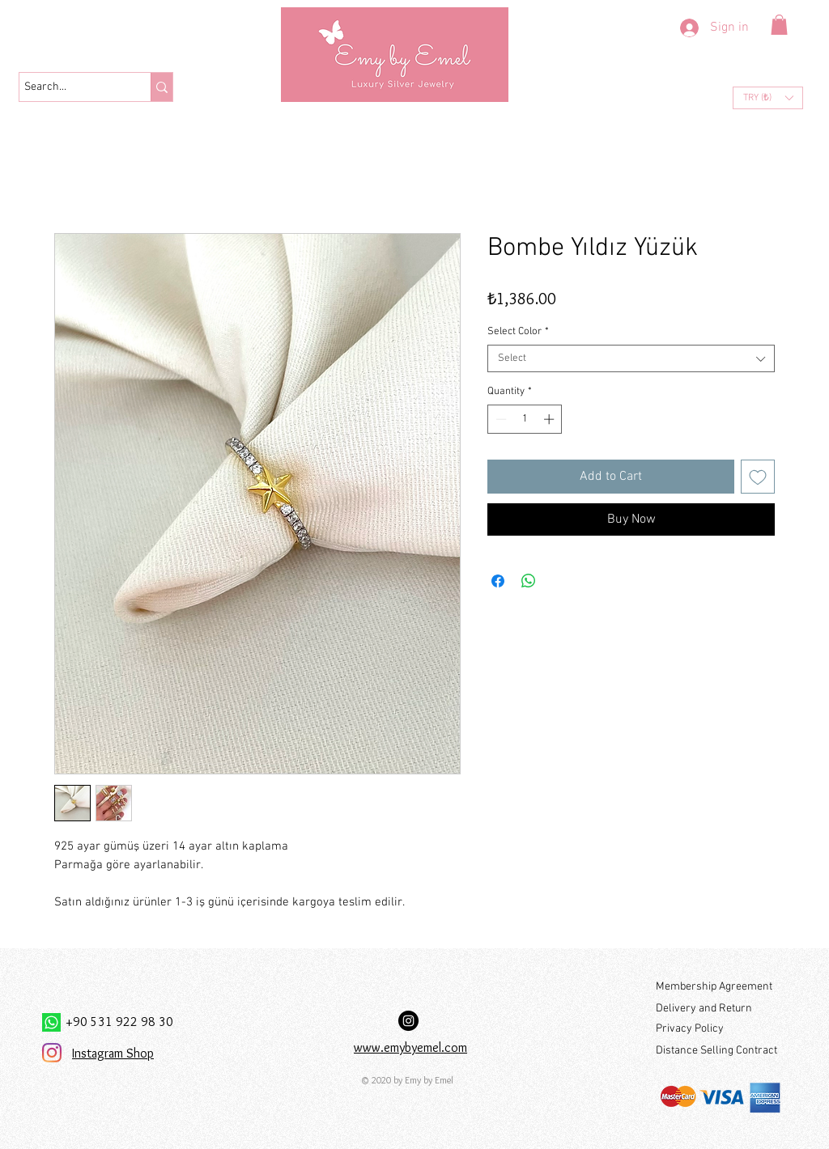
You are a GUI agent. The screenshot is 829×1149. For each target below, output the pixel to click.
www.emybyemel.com (410, 1047)
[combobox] (631, 358)
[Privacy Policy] (718, 1030)
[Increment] (550, 419)
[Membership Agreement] (718, 987)
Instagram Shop (113, 1053)
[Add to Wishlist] (758, 477)
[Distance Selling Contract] (719, 1051)
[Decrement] (499, 419)
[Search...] (70, 87)
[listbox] (768, 98)
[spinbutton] (525, 419)
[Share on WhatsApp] (528, 581)
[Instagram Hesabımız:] (408, 1021)
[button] (779, 25)
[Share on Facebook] (498, 581)
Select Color (518, 331)
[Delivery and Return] (718, 1009)
